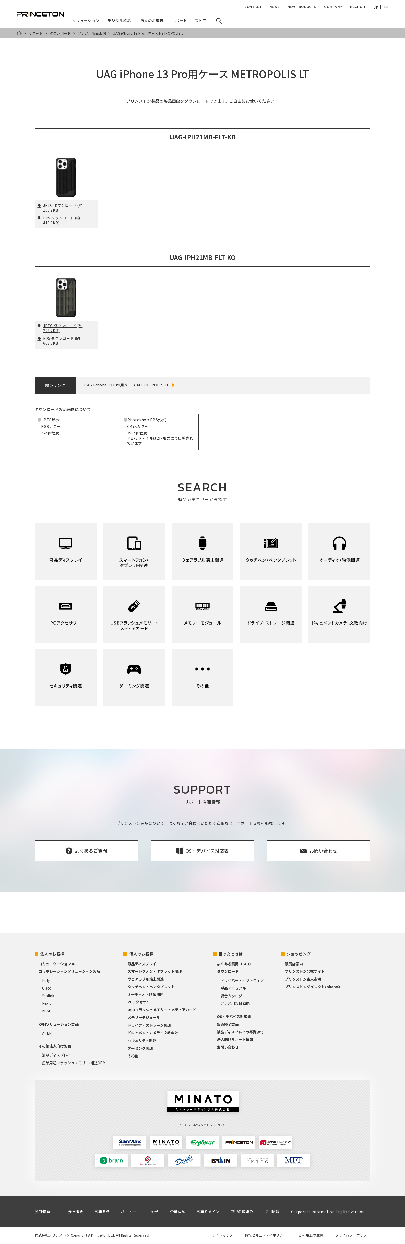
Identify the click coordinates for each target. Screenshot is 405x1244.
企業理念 (177, 1211)
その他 (133, 1055)
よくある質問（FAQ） (235, 963)
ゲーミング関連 (140, 1048)
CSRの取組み (242, 1211)
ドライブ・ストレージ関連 (149, 1025)
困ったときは (231, 954)
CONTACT (253, 7)
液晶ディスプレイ (56, 1055)
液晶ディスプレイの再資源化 (240, 1031)
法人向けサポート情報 (235, 1039)
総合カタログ (231, 995)
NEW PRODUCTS (301, 7)
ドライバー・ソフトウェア (242, 980)
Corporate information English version (328, 1211)
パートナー (130, 1211)
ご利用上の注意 (311, 1235)
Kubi (46, 1011)
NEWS (274, 7)
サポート (36, 33)
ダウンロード (60, 33)
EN (386, 7)
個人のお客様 (141, 954)
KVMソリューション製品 (58, 1024)
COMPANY (333, 7)
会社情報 (43, 1211)
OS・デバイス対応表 (234, 1016)
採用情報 (271, 1211)
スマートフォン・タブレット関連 (155, 971)
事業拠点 (102, 1211)
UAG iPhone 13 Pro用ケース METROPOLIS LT (126, 385)
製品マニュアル (233, 988)
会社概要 (75, 1211)
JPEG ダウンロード (59, 208)
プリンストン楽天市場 (303, 979)
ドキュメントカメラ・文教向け (153, 1032)
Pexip (47, 1003)
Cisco (46, 988)
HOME (19, 33)
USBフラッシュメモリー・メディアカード (162, 1009)
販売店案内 (294, 963)
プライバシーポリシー (352, 1235)
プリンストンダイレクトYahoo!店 (312, 986)
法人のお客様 (52, 954)
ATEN (47, 1033)
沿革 (155, 1211)
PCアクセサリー (141, 1001)
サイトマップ (222, 1235)
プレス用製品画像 (92, 33)
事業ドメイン (208, 1211)
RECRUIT (358, 7)
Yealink (48, 995)
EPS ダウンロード (58, 220)
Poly (46, 980)
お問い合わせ (228, 1047)
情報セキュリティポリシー (266, 1235)
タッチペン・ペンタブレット (151, 986)
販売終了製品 (228, 1024)
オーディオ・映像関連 (145, 994)
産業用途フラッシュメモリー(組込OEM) (74, 1062)
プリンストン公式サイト (305, 971)
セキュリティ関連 (142, 1040)
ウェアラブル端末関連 (146, 979)
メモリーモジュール (144, 1017)
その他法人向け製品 (54, 1046)
